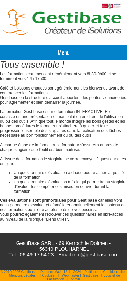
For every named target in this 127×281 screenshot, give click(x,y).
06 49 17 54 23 (37, 254)
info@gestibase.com (95, 254)
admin (75, 279)
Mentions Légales (22, 275)
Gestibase (90, 275)
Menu (64, 52)
